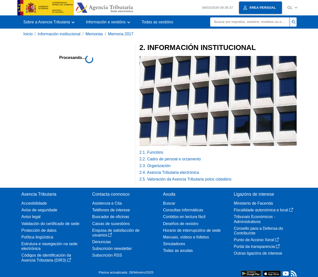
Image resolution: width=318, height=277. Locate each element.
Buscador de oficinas (110, 217)
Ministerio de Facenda (253, 203)
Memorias (94, 34)
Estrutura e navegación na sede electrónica (49, 246)
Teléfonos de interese (111, 210)
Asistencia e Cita (107, 203)
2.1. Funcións (151, 152)
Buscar (169, 203)
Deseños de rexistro (180, 224)
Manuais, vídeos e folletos (186, 237)
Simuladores (174, 244)
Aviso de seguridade (39, 210)
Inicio (28, 34)
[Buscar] (250, 22)
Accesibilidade (34, 203)
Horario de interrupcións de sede (192, 230)
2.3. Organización (154, 166)
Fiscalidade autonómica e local (263, 210)
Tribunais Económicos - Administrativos (254, 219)
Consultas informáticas (183, 210)
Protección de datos (38, 230)
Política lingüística (37, 237)
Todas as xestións (157, 22)
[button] (292, 7)
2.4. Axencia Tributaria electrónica (169, 172)
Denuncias (101, 242)
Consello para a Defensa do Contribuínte (258, 230)
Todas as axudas (178, 250)
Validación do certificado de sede (50, 224)
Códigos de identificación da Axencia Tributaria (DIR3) (46, 257)
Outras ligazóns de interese (258, 253)
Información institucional (59, 34)
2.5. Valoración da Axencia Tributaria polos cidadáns (185, 179)
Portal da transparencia (257, 246)
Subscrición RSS (107, 255)
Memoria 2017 (120, 34)
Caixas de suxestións (111, 224)
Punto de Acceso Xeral (256, 240)
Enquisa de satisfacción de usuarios (115, 232)
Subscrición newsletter (112, 248)
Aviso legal (30, 217)
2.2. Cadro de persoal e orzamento (170, 159)
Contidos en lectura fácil (184, 217)
